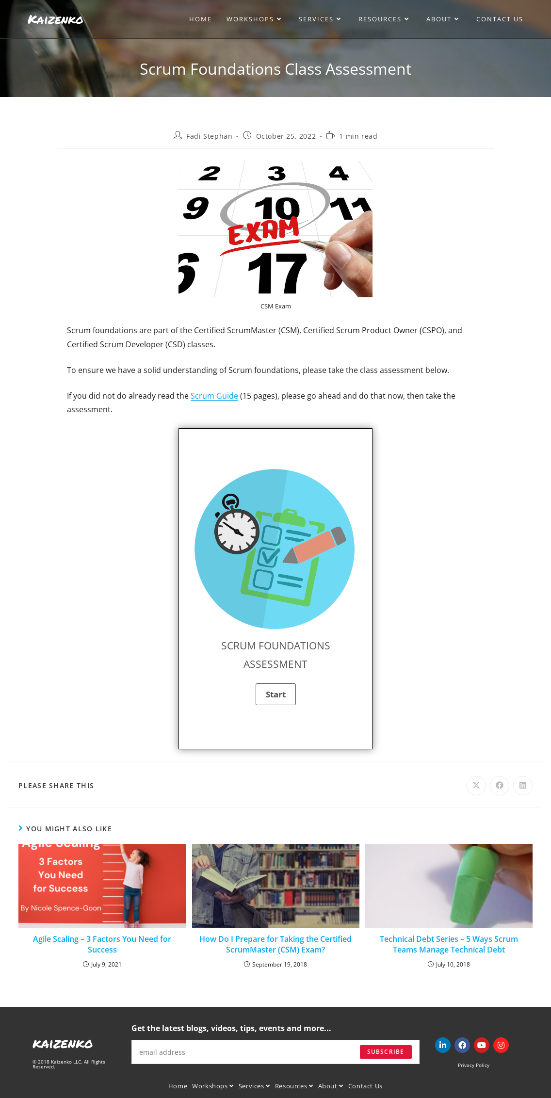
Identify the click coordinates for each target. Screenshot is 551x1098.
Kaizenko (55, 19)
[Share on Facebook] (499, 785)
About (330, 1086)
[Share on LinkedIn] (523, 785)
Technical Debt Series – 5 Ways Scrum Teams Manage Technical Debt (449, 944)
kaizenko (62, 1042)
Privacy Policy (473, 1065)
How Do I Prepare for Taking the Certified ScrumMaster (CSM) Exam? (275, 944)
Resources (294, 1086)
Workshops (213, 1086)
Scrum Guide (214, 395)
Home (177, 1086)
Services (254, 1086)
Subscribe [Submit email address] (386, 1052)
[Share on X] (476, 785)
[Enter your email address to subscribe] (275, 1052)
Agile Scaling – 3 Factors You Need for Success (102, 944)
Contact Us (365, 1086)
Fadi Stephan (209, 136)
